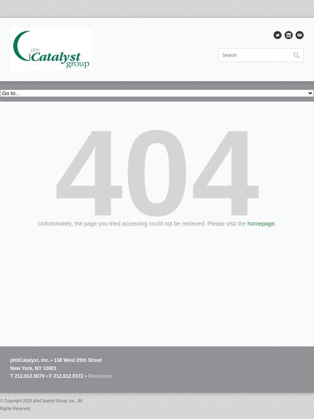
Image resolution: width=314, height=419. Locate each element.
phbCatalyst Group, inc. (54, 401)
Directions (100, 376)
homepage (260, 223)
